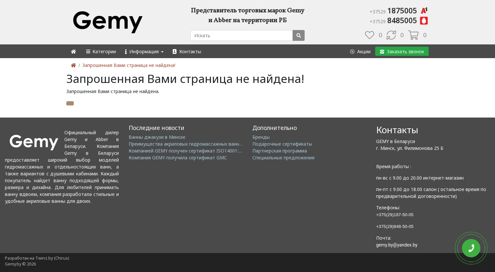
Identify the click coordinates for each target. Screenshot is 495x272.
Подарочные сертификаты (282, 144)
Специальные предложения (283, 157)
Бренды (261, 137)
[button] (100, 51)
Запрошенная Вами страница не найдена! (128, 65)
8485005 (399, 20)
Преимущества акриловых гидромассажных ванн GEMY (191, 144)
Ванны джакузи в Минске (157, 137)
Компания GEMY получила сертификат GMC (178, 157)
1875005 (399, 10)
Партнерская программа (279, 151)
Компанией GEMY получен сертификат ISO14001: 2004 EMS (195, 151)
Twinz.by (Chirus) (52, 258)
